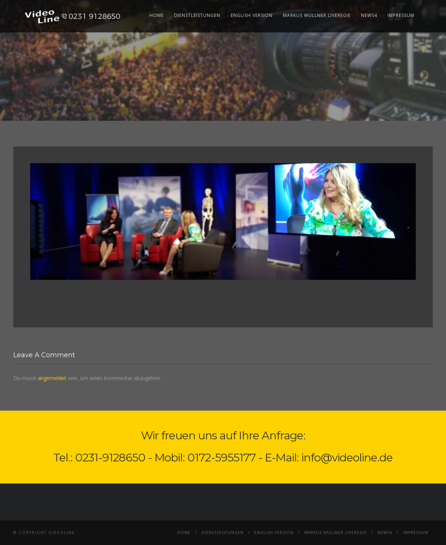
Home (156, 15)
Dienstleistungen (197, 15)
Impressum (400, 15)
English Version (252, 15)
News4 (369, 15)
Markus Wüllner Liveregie (317, 15)
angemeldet (52, 378)
